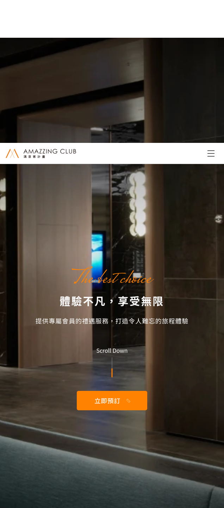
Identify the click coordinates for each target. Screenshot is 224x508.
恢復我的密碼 (112, 311)
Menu (210, 10)
